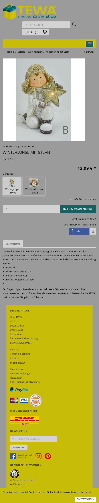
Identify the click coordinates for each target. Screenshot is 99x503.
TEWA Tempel (89, 224)
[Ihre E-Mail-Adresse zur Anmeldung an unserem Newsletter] (37, 439)
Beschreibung (13, 243)
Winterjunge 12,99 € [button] (12, 186)
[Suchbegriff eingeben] (46, 24)
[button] (45, 32)
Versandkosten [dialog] (27, 146)
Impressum (16, 334)
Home (10, 51)
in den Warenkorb (78, 209)
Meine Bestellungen (20, 373)
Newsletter (16, 377)
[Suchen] (74, 24)
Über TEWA (16, 317)
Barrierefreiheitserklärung (24, 338)
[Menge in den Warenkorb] (31, 209)
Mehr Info (86, 492)
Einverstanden (85, 499)
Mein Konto (16, 369)
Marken (14, 321)
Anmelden (18, 447)
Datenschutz (17, 325)
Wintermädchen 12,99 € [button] (34, 186)
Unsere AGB (16, 329)
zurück (90, 51)
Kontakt (14, 349)
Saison (21, 51)
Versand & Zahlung (20, 353)
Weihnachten (35, 51)
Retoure (14, 358)
